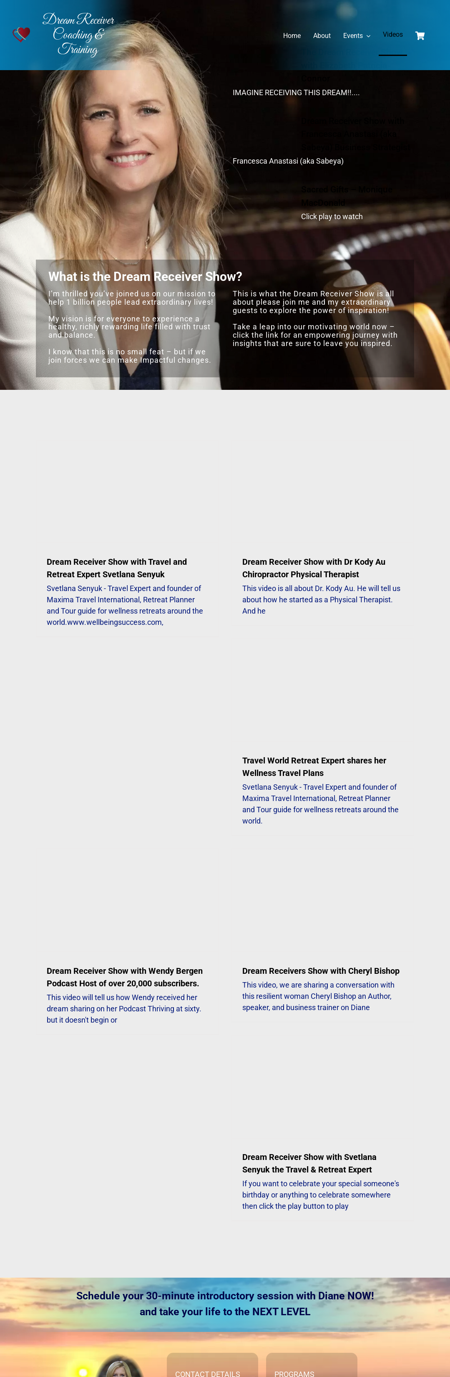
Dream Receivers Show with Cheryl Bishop (321, 971)
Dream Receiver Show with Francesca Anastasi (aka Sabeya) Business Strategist (355, 134)
